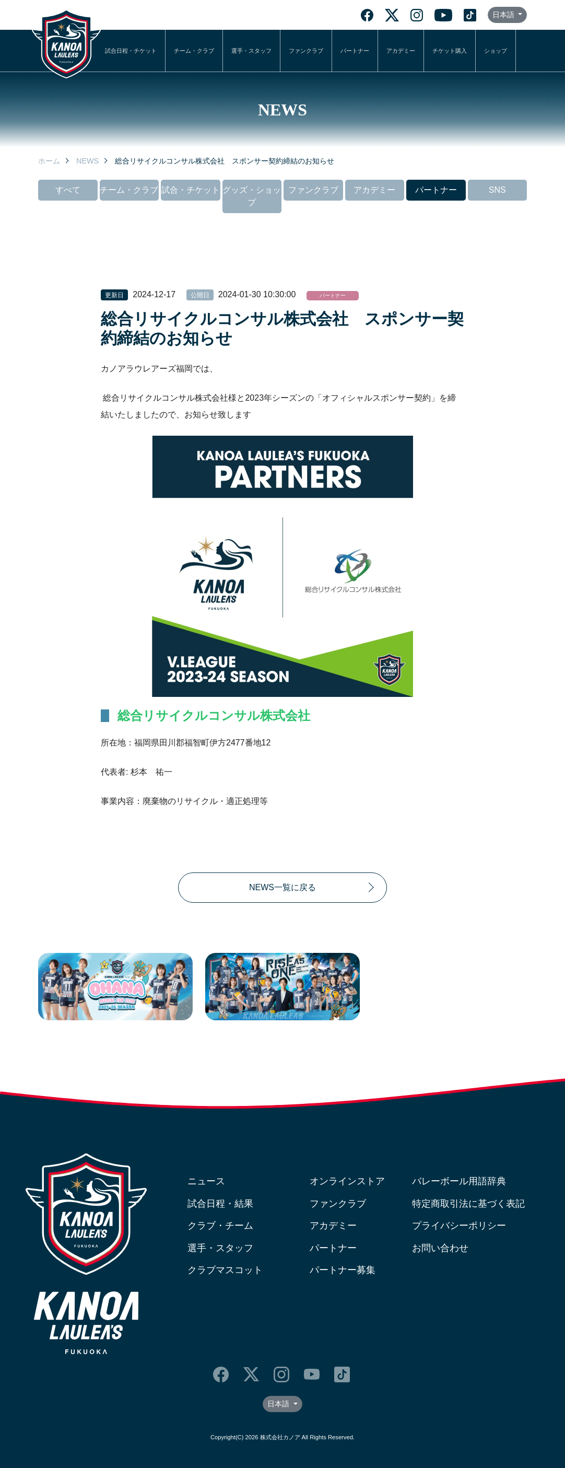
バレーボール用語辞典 (459, 1181)
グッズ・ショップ (251, 196)
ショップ (495, 51)
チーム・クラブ (194, 51)
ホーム (49, 161)
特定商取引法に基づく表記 (468, 1203)
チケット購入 (449, 51)
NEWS (87, 161)
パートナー (354, 51)
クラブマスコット (225, 1270)
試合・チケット (190, 189)
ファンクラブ (306, 51)
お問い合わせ (440, 1248)
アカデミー (400, 51)
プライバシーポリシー (459, 1225)
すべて (67, 189)
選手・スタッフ (251, 51)
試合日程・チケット (131, 51)
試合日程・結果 (220, 1203)
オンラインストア (347, 1181)
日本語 (504, 14)
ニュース (206, 1181)
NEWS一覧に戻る (282, 887)
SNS (497, 189)
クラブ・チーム (220, 1225)
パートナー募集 (342, 1270)
